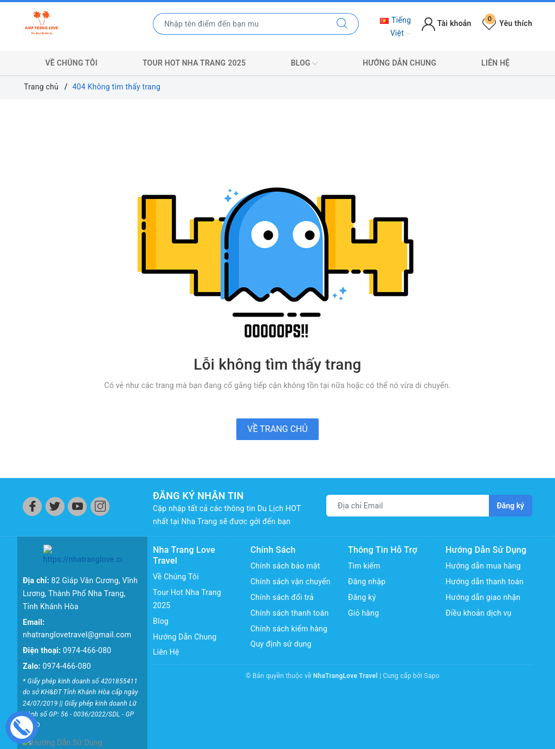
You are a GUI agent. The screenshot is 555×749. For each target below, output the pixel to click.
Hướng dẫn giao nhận (483, 597)
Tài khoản (446, 23)
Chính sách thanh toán (289, 613)
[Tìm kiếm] (342, 24)
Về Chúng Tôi (72, 63)
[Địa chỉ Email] (407, 505)
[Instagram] (100, 506)
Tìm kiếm (364, 565)
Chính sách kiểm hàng (288, 628)
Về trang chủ (277, 429)
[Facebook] (32, 506)
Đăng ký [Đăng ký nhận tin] (510, 505)
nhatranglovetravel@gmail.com (77, 614)
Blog (304, 63)
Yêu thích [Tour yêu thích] (507, 23)
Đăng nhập (366, 581)
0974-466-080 (87, 629)
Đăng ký (362, 597)
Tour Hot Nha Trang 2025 (194, 63)
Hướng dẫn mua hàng (483, 565)
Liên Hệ (495, 63)
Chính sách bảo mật (285, 565)
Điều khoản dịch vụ (479, 613)
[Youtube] (77, 506)
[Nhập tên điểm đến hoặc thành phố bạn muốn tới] (239, 24)
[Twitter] (55, 506)
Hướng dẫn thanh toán (485, 581)
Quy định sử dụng (281, 644)
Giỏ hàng (363, 613)
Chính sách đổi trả (282, 597)
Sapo (432, 676)
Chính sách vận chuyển (290, 581)
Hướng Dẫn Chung (399, 63)
